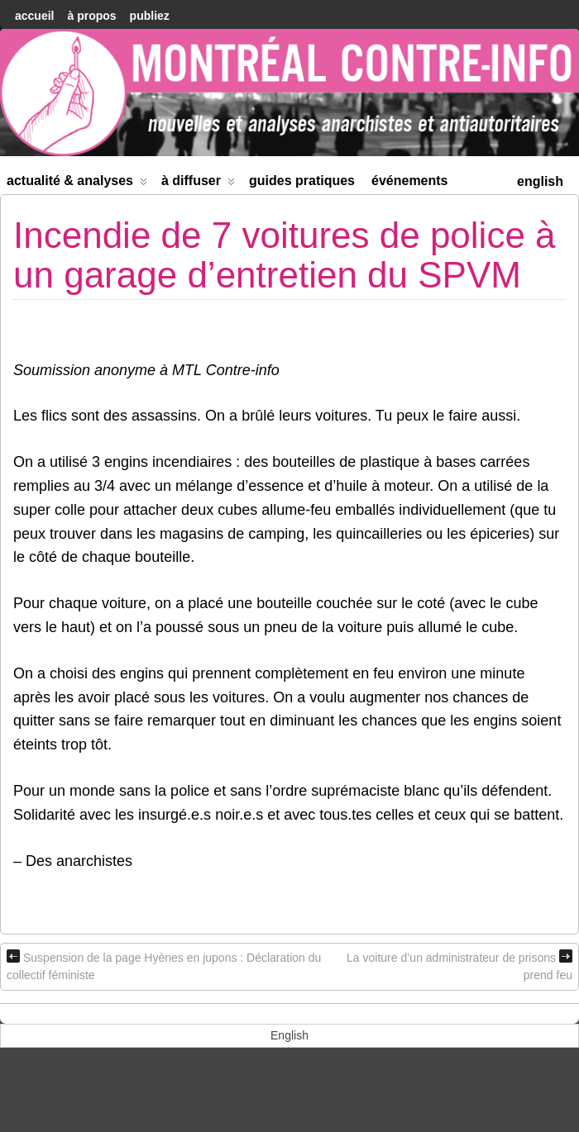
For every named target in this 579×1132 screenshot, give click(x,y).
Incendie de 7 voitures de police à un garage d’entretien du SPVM (284, 255)
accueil (34, 15)
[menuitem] (540, 179)
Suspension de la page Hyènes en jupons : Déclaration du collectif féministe (164, 965)
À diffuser (198, 184)
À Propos (91, 15)
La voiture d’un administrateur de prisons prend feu (459, 965)
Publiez (150, 15)
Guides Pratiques (302, 181)
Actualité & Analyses (77, 184)
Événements (409, 181)
